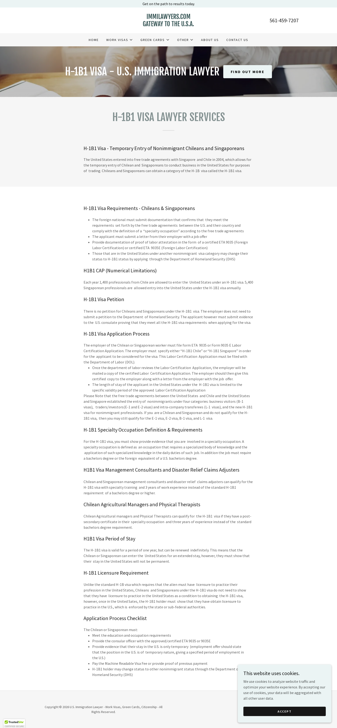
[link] (169, 24)
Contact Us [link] (237, 40)
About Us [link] (210, 40)
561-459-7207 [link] (284, 20)
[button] (119, 40)
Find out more (247, 71)
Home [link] (94, 40)
